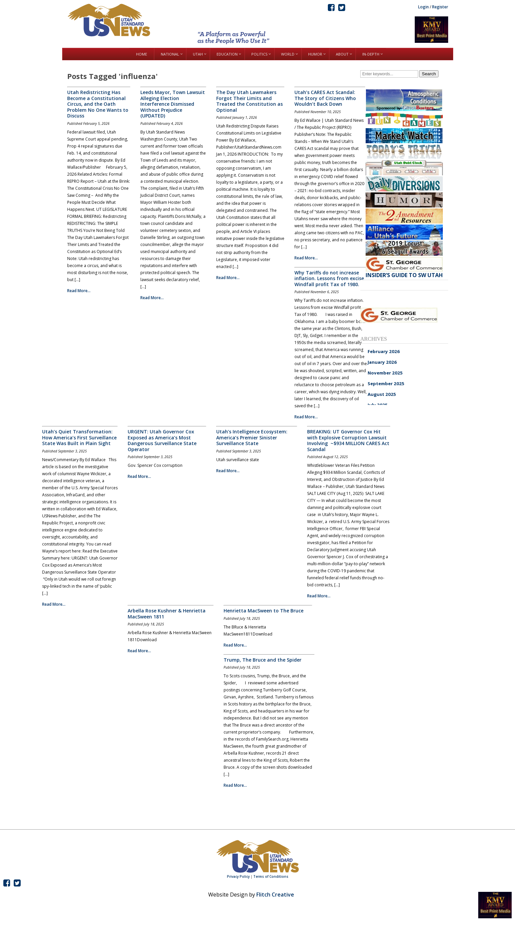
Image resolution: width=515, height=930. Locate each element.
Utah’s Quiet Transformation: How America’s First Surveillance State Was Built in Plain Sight (79, 437)
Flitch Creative (275, 894)
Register (440, 7)
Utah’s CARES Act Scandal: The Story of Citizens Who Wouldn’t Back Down (325, 98)
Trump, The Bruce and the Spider (262, 660)
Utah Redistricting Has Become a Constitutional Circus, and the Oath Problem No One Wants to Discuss (97, 104)
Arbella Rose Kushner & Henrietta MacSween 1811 (167, 613)
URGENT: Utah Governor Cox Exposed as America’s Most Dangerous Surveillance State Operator (162, 440)
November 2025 (385, 373)
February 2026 (384, 351)
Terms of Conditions (270, 876)
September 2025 (386, 384)
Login (423, 7)
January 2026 (382, 362)
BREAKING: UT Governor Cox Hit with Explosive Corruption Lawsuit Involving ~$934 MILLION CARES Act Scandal (348, 440)
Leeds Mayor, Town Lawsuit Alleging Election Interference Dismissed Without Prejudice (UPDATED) (172, 104)
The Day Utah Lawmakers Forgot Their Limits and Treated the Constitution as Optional (249, 101)
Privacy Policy (238, 876)
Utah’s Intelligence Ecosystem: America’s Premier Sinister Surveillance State (251, 437)
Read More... (79, 290)
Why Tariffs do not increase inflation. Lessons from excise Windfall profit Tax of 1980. (329, 278)
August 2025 (382, 394)
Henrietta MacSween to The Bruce (263, 610)
